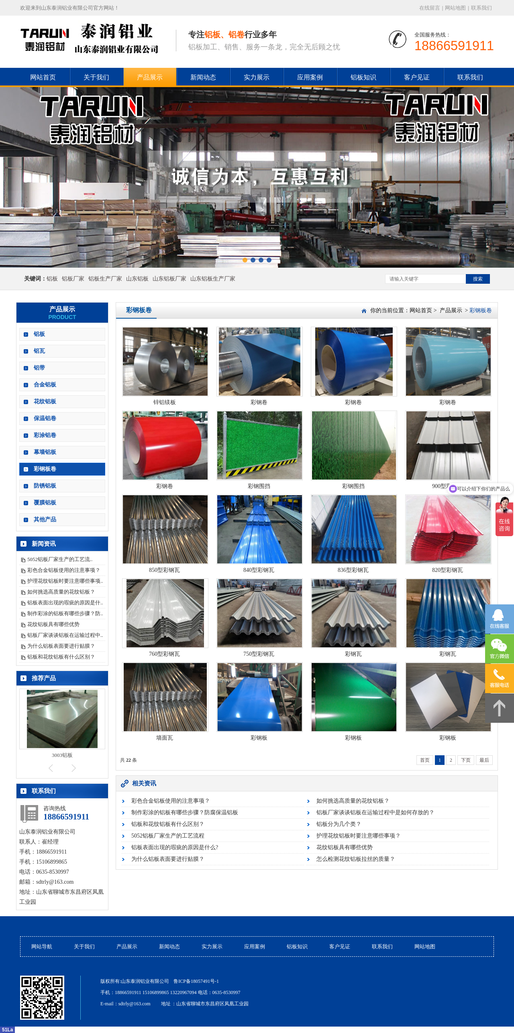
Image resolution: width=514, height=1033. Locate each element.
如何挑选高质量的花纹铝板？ (61, 592)
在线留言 (429, 8)
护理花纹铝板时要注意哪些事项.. (65, 581)
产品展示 (150, 77)
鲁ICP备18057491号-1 (196, 981)
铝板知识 (363, 77)
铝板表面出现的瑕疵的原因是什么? (174, 847)
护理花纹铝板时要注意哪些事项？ (358, 836)
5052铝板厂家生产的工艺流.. (60, 559)
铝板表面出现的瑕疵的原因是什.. (65, 603)
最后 (484, 760)
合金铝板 (45, 385)
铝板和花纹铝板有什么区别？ (61, 657)
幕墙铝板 (45, 452)
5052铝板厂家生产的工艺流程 (167, 836)
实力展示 (256, 77)
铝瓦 (39, 351)
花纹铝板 (45, 402)
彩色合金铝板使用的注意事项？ (63, 570)
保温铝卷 (45, 418)
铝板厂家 (73, 279)
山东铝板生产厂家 (212, 279)
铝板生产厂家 (105, 279)
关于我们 (96, 77)
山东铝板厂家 (169, 279)
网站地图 (455, 8)
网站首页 (421, 310)
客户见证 (417, 77)
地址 (166, 1004)
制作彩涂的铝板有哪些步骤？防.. (65, 613)
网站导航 (41, 947)
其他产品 (45, 519)
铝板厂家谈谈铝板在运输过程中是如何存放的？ (375, 812)
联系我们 (481, 8)
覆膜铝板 (45, 503)
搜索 (478, 279)
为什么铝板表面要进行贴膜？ (61, 646)
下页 (466, 760)
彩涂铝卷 (45, 435)
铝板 (52, 279)
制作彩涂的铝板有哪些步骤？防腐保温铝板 (184, 812)
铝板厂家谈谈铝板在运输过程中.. (65, 635)
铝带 (39, 368)
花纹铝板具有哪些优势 (53, 624)
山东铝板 (137, 279)
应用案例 (310, 77)
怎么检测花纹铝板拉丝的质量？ (355, 859)
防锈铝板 (45, 486)
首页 (425, 760)
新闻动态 (203, 77)
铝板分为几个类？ (338, 824)
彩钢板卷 (45, 469)
